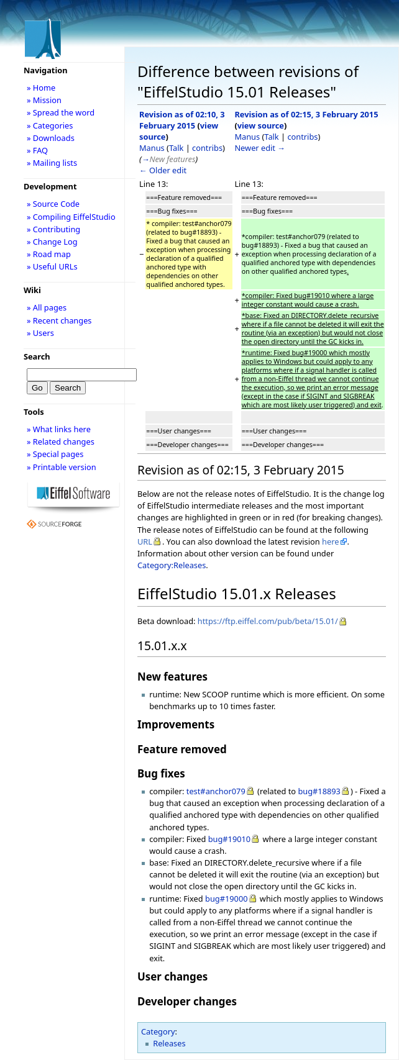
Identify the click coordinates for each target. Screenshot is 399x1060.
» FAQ (37, 150)
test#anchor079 (215, 791)
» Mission (44, 100)
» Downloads (51, 137)
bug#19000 (226, 898)
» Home (41, 87)
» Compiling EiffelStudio (71, 216)
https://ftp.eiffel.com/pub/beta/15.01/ (268, 621)
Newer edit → (259, 147)
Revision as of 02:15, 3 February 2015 (306, 114)
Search (37, 356)
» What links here (59, 429)
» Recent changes (59, 320)
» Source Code (53, 203)
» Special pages (55, 454)
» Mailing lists (52, 162)
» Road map (49, 254)
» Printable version (61, 467)
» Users (40, 332)
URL (144, 541)
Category (158, 1031)
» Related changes (60, 441)
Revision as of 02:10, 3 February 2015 (182, 120)
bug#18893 (319, 791)
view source (260, 125)
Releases (169, 1043)
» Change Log (52, 241)
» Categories (50, 125)
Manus (152, 147)
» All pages (46, 307)
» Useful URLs (52, 266)
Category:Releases (171, 565)
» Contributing (53, 229)
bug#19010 (229, 839)
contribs (207, 147)
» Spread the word (60, 112)
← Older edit (162, 170)
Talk (176, 147)
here (330, 541)
